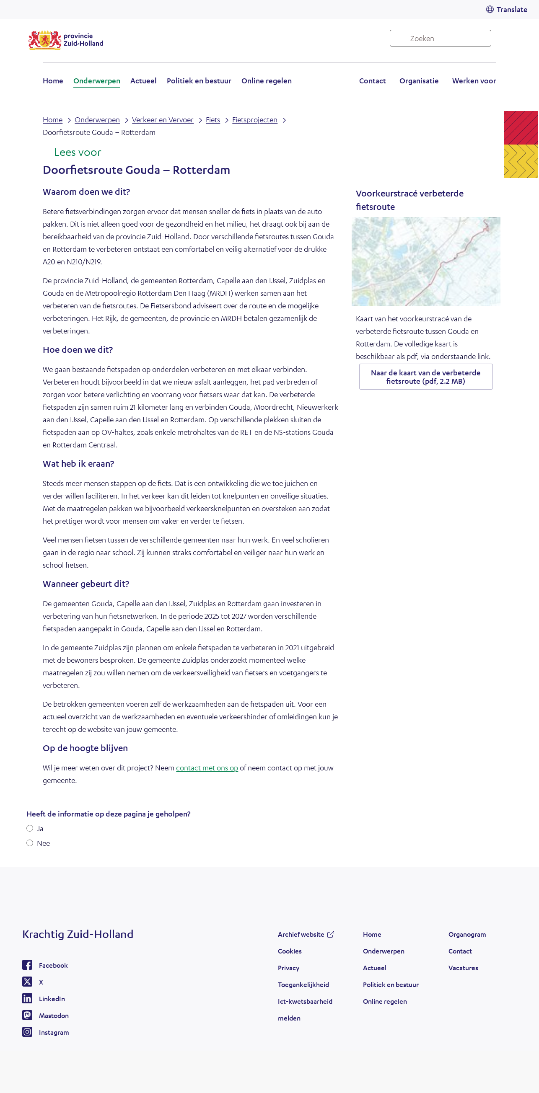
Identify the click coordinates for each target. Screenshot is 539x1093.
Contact (372, 80)
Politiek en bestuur (199, 80)
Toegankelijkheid (303, 984)
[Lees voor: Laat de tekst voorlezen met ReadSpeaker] (72, 152)
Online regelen (266, 80)
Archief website (301, 934)
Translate (512, 9)
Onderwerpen (96, 80)
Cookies (290, 951)
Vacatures (463, 968)
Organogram (467, 934)
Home (53, 80)
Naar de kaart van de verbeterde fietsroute (426, 376)
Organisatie (419, 80)
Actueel (143, 80)
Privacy (288, 968)
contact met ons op (207, 767)
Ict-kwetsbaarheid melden (305, 1009)
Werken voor (474, 80)
